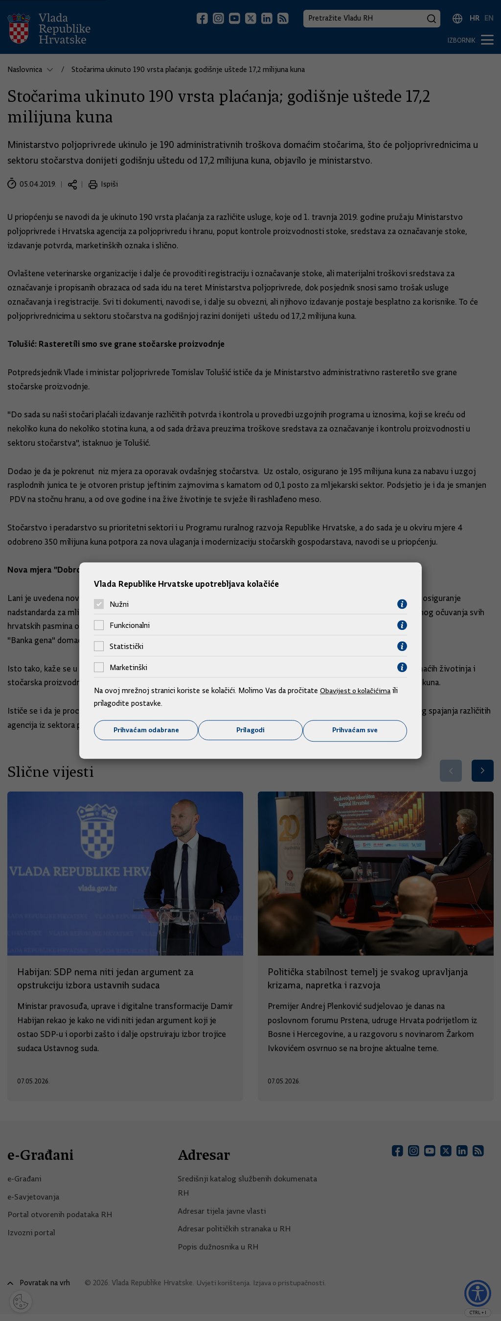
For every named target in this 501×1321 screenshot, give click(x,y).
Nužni (119, 604)
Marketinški (128, 667)
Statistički (126, 646)
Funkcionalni (130, 625)
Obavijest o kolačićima (356, 690)
